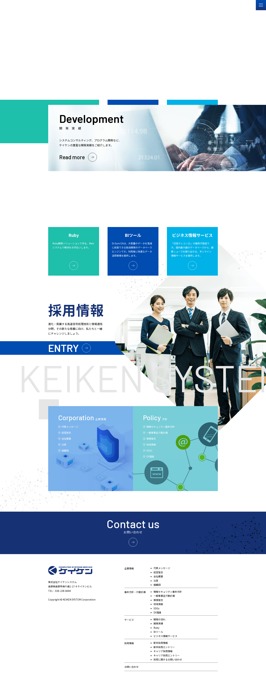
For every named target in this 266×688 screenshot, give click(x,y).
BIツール (158, 631)
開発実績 (158, 623)
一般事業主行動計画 (157, 432)
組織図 (65, 450)
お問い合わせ (131, 666)
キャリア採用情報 (163, 651)
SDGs (149, 450)
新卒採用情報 (161, 643)
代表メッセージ (70, 426)
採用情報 (129, 643)
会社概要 (66, 438)
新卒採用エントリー (164, 647)
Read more (72, 157)
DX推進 (150, 456)
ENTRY (63, 348)
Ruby (156, 627)
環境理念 (151, 438)
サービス (129, 619)
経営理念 (66, 432)
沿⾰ (64, 444)
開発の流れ (159, 619)
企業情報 (129, 568)
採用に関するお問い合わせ (168, 659)
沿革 (156, 580)
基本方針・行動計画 (135, 592)
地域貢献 (151, 444)
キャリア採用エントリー (167, 655)
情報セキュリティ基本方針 (160, 426)
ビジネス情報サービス (165, 636)
